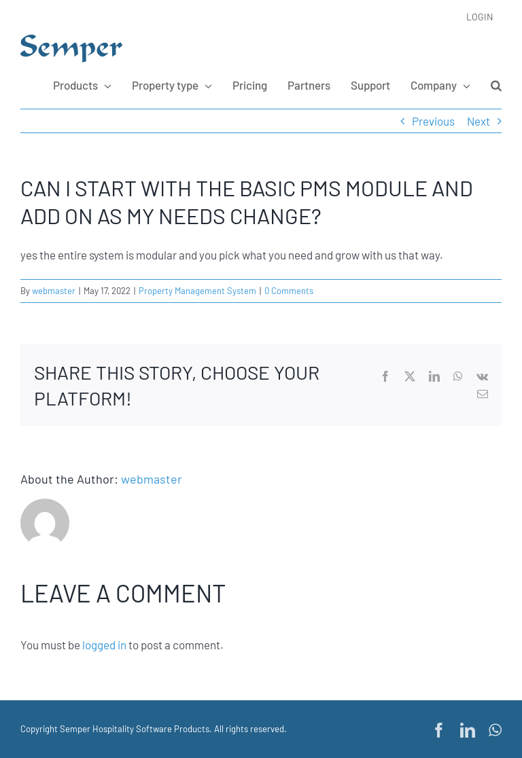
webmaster (53, 290)
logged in (104, 644)
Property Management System (197, 290)
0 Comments (288, 290)
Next (478, 121)
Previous (433, 121)
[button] (496, 85)
